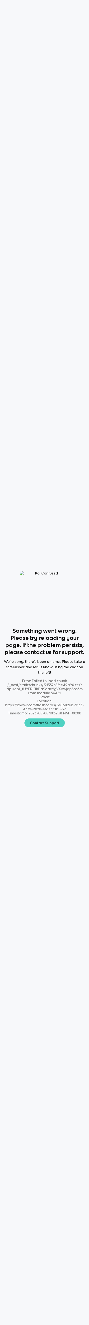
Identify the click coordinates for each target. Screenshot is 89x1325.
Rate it (48, 48)
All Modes (17, 383)
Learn (42, 383)
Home (7, 20)
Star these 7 (70, 542)
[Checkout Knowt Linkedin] (71, 1258)
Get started (72, 6)
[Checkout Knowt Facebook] (44, 1258)
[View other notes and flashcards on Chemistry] (19, 362)
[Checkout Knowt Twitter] (58, 1258)
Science (24, 20)
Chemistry (44, 20)
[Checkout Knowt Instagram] (31, 1258)
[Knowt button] (76, 64)
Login (49, 6)
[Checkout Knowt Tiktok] (17, 1258)
